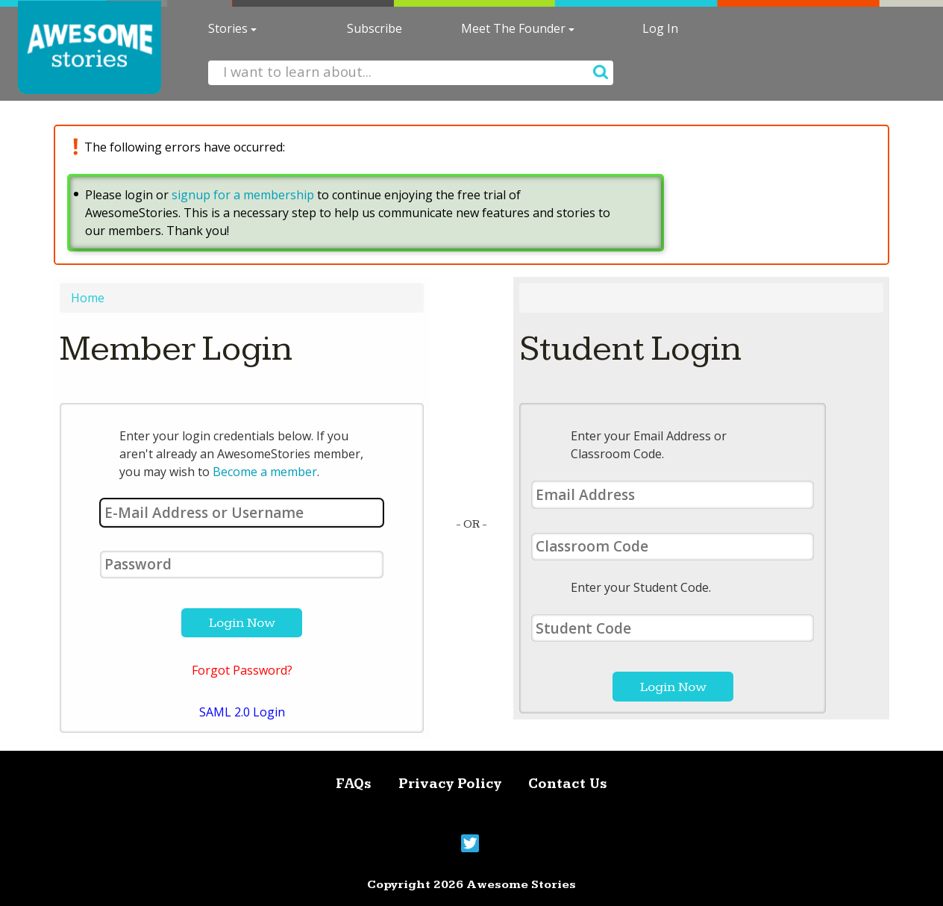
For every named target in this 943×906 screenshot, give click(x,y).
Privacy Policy (449, 784)
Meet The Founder (517, 28)
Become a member (265, 471)
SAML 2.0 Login (242, 712)
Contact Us (567, 784)
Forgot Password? (242, 670)
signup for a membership (243, 195)
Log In (660, 28)
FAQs (354, 784)
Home (87, 298)
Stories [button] (232, 28)
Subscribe (374, 28)
